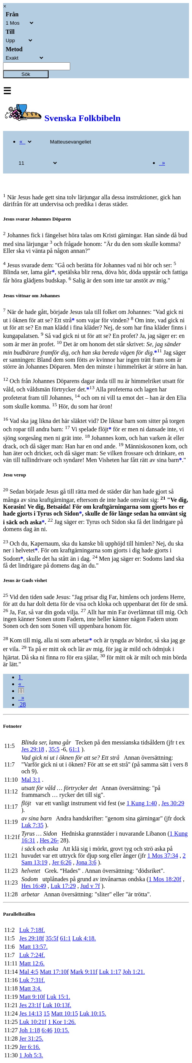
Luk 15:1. (58, 997)
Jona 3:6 (86, 862)
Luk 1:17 (110, 971)
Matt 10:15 (64, 1013)
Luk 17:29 (63, 886)
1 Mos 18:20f (165, 879)
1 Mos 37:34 (162, 855)
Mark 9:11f (84, 971)
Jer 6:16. (29, 1047)
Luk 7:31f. (32, 980)
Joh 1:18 (29, 1030)
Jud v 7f (90, 886)
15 (47, 1013)
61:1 (74, 749)
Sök (26, 74)
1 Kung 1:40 (141, 803)
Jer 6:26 (61, 862)
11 (21, 691)
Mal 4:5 (28, 971)
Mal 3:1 (30, 779)
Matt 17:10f (54, 971)
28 (22, 704)
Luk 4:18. (84, 938)
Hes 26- (49, 840)
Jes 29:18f (31, 938)
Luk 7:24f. (32, 955)
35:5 (54, 749)
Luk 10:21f (33, 1022)
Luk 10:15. (93, 1013)
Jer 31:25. (31, 1038)
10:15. (61, 1030)
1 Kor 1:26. (62, 1022)
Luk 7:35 (32, 825)
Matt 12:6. (32, 963)
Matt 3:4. (30, 988)
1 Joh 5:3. (31, 1055)
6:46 (47, 1030)
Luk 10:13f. (56, 1005)
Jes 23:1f (30, 1005)
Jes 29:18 (32, 749)
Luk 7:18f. (32, 930)
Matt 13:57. (33, 946)
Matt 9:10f (32, 997)
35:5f (52, 938)
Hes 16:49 (33, 886)
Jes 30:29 (172, 803)
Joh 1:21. (134, 971)
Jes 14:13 (30, 1013)
